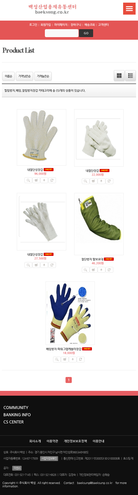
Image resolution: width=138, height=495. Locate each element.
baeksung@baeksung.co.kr (94, 482)
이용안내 (98, 441)
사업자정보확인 (49, 458)
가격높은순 (43, 76)
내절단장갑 (92, 170)
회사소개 (35, 441)
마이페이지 (60, 24)
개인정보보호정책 (75, 441)
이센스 (17, 468)
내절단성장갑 (35, 169)
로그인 (33, 24)
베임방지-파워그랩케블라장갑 (63, 349)
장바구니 (76, 24)
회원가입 (46, 24)
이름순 (8, 76)
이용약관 (52, 441)
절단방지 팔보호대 (92, 259)
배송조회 (89, 24)
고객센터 (103, 24)
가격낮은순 (24, 76)
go (86, 33)
